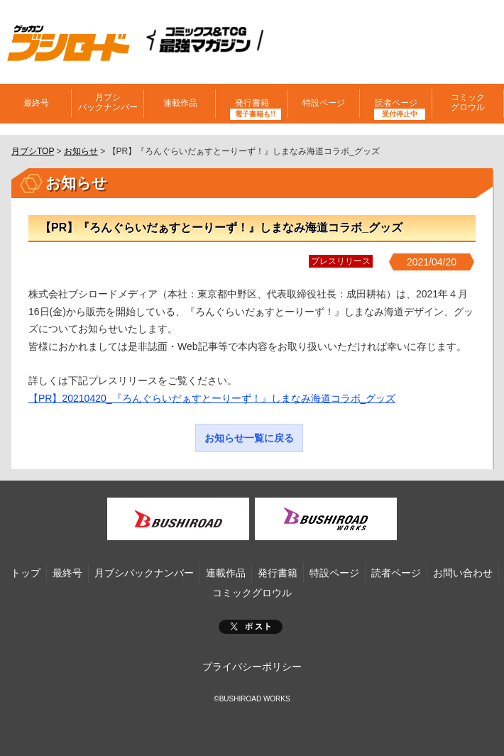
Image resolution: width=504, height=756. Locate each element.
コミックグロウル (468, 102)
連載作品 (180, 103)
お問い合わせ (463, 573)
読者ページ (396, 103)
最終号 (36, 103)
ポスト (250, 627)
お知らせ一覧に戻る (249, 438)
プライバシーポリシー (252, 666)
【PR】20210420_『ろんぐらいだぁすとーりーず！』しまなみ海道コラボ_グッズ (211, 398)
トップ (25, 573)
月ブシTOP (32, 151)
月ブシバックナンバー (108, 102)
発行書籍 (252, 103)
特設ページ (323, 103)
